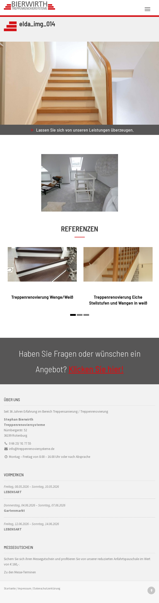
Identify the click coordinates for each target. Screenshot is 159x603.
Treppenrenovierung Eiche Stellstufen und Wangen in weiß (118, 300)
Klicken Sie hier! (96, 369)
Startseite (10, 588)
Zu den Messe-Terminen (20, 572)
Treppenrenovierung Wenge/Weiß (42, 297)
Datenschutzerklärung (46, 588)
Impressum (24, 588)
